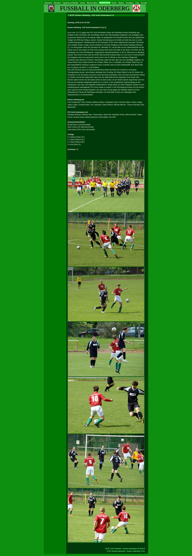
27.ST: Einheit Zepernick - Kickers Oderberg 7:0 (126, 551)
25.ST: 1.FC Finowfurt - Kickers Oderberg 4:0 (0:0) (125, 549)
